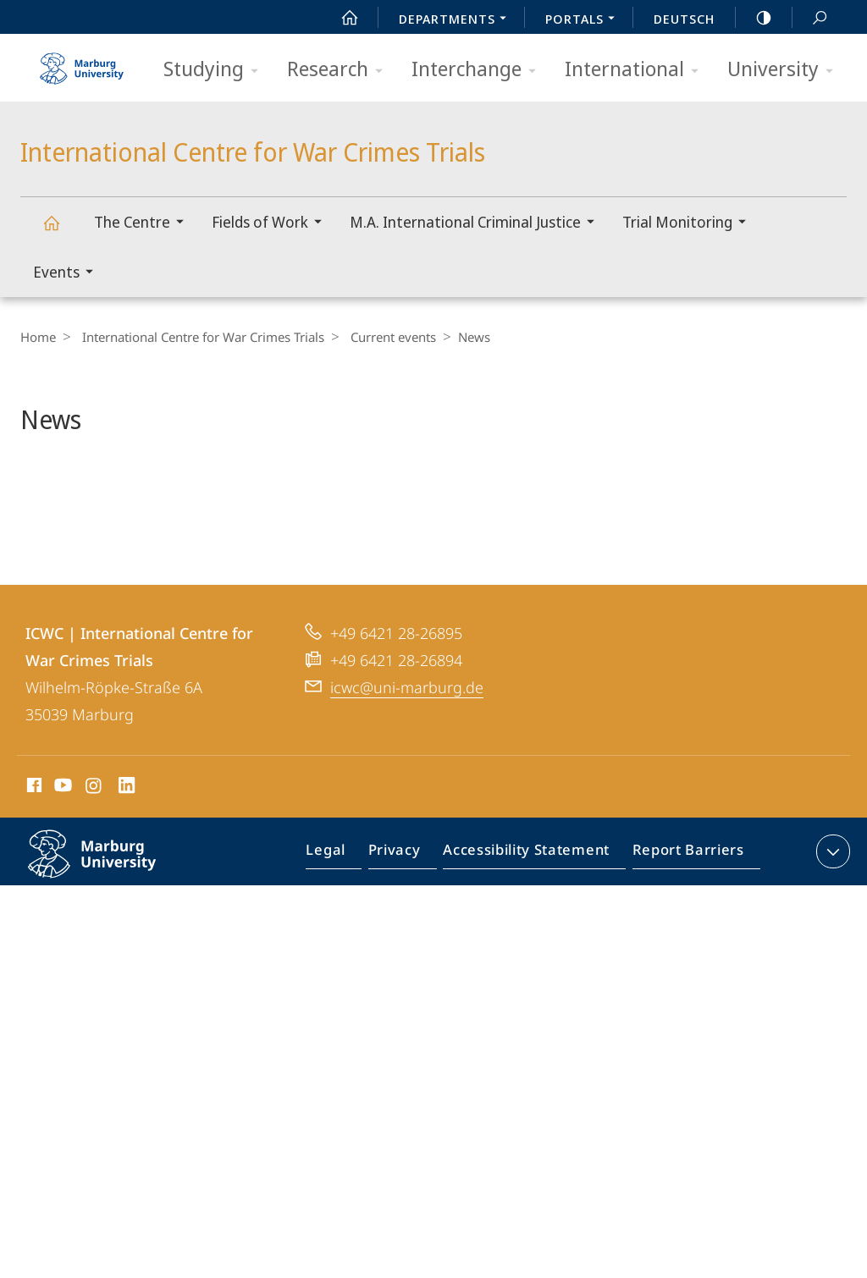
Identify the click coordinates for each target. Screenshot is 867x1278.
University (785, 69)
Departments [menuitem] (457, 20)
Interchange (479, 69)
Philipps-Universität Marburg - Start (83, 62)
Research (340, 69)
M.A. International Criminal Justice (477, 224)
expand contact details (831, 896)
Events (68, 274)
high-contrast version (754, 17)
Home (38, 336)
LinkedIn (127, 832)
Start (340, 17)
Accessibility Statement (531, 900)
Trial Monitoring (689, 224)
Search (810, 18)
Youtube (61, 832)
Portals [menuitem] (584, 20)
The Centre (144, 224)
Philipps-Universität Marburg (110, 912)
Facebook (32, 832)
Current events (385, 336)
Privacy (408, 900)
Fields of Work (272, 224)
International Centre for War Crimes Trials (61, 230)
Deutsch (684, 18)
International (637, 69)
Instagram (94, 832)
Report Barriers (684, 900)
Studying (216, 69)
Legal (345, 900)
